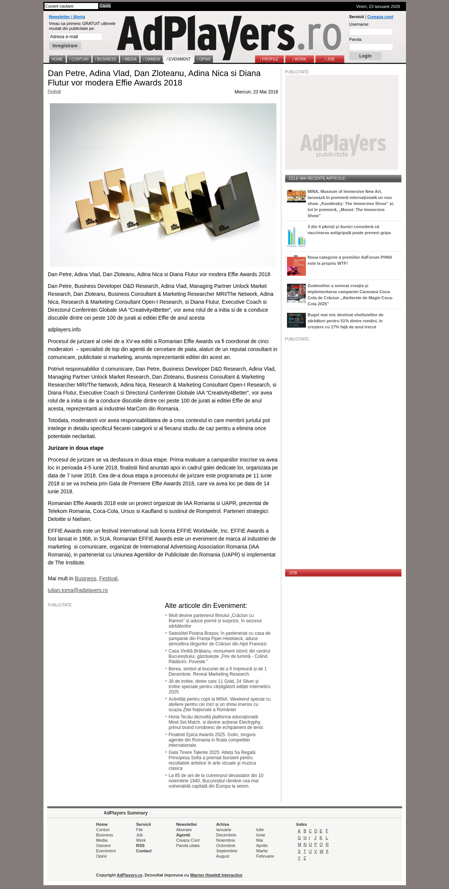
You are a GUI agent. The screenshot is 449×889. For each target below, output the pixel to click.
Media (102, 840)
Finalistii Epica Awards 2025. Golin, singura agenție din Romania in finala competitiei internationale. (212, 740)
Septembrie (227, 851)
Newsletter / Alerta (67, 16)
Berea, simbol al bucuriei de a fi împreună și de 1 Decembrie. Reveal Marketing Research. (218, 671)
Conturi (103, 829)
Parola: (356, 39)
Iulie (260, 829)
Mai (259, 840)
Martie (262, 851)
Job (139, 835)
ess (92, 578)
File (139, 829)
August (222, 856)
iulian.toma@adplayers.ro (78, 590)
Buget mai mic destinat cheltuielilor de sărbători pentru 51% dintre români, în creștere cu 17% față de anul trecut (346, 320)
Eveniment (106, 851)
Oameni (103, 845)
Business (104, 835)
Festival (54, 91)
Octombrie (226, 845)
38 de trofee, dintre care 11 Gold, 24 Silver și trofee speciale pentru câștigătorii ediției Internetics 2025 (219, 687)
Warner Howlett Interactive (216, 875)
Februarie (265, 856)
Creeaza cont (380, 16)
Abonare (184, 829)
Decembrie (226, 835)
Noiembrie (225, 840)
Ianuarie (223, 829)
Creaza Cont (188, 840)
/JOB (293, 573)
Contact (144, 851)
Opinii (101, 856)
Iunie (260, 835)
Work (141, 840)
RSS (140, 845)
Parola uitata (188, 845)
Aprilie (262, 845)
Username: (359, 24)
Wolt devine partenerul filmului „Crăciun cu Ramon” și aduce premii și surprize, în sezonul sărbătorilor (215, 621)
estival (109, 578)
